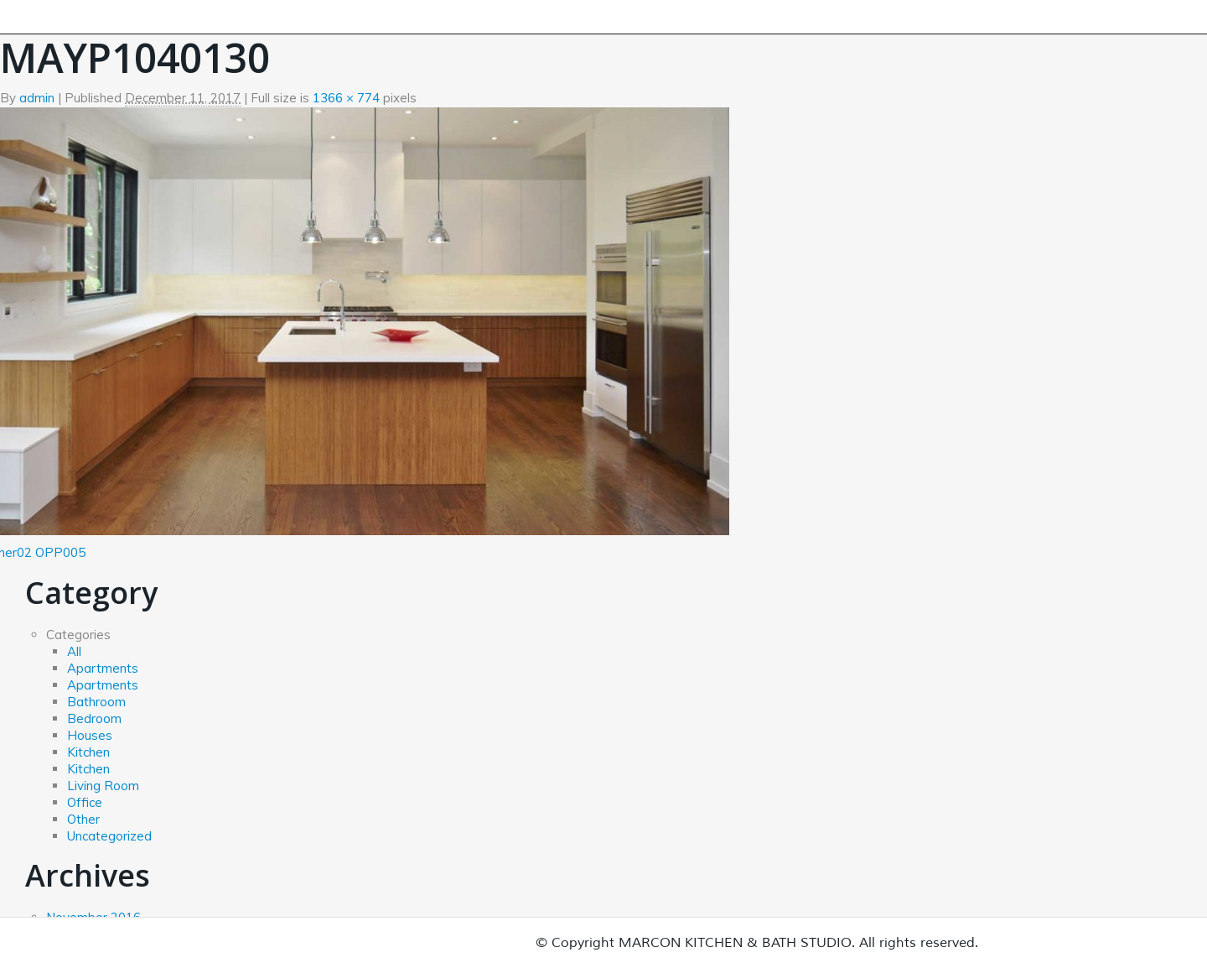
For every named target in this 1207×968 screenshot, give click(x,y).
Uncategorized (109, 836)
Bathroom (96, 702)
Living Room (103, 786)
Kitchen (88, 752)
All (74, 651)
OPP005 (60, 552)
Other (83, 819)
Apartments (102, 668)
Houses (89, 735)
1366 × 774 (346, 98)
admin (36, 98)
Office (84, 802)
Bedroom (94, 718)
